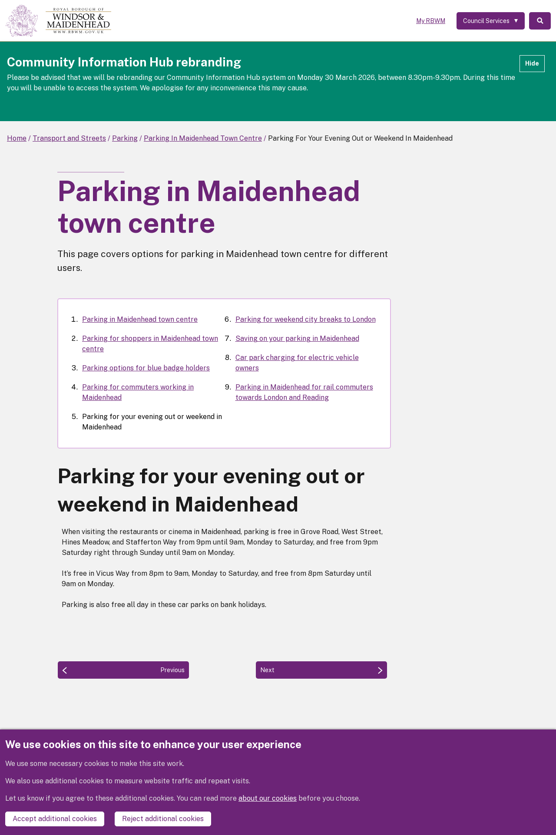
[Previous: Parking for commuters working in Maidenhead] (123, 670)
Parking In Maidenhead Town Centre (203, 138)
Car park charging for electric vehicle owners (297, 362)
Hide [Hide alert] (532, 63)
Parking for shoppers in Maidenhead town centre (150, 343)
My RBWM (430, 20)
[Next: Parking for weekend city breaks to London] (321, 670)
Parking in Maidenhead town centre (140, 319)
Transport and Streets (69, 138)
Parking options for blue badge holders (146, 368)
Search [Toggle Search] (540, 21)
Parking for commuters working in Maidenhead (138, 392)
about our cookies (267, 798)
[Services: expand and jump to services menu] (491, 21)
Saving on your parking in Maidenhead (297, 338)
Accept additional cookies (55, 819)
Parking (125, 138)
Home (16, 138)
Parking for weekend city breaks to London (305, 319)
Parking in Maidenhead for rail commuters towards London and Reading (304, 392)
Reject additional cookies (163, 819)
